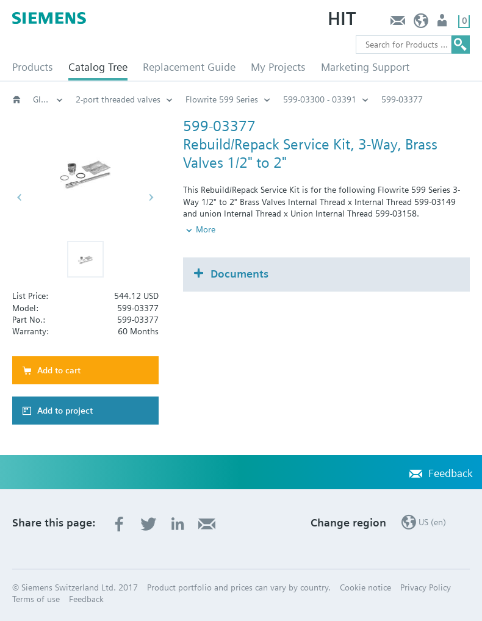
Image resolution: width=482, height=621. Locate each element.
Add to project (65, 410)
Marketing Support (365, 66)
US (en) (421, 23)
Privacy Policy (425, 587)
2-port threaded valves (118, 99)
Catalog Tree (98, 66)
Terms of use (36, 599)
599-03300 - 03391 (319, 99)
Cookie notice (365, 587)
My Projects (278, 66)
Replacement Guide (189, 66)
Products (32, 66)
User (443, 23)
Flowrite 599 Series (221, 99)
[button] (85, 259)
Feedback (397, 23)
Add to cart (59, 370)
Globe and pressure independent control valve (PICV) (48, 99)
